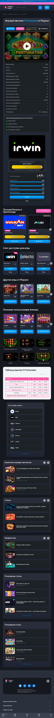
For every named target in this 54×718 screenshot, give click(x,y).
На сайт (27, 197)
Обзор (27, 201)
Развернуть (43, 29)
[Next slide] (50, 229)
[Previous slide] (44, 462)
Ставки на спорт (27, 705)
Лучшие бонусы (27, 701)
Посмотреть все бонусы (43, 210)
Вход (47, 7)
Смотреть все (25, 453)
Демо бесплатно (10, 301)
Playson (10, 29)
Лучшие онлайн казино (27, 697)
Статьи (27, 709)
